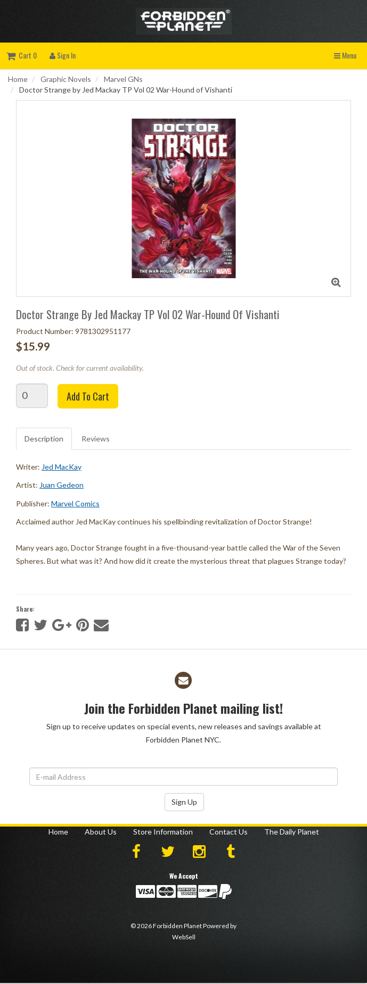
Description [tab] (44, 438)
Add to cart (88, 396)
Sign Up (184, 801)
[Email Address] (183, 777)
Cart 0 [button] (21, 55)
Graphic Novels (65, 79)
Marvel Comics (75, 503)
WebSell (183, 937)
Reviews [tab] (95, 438)
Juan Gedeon (61, 484)
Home (18, 79)
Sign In (63, 55)
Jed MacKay (61, 466)
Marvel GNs (123, 79)
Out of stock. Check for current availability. (80, 367)
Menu (345, 55)
